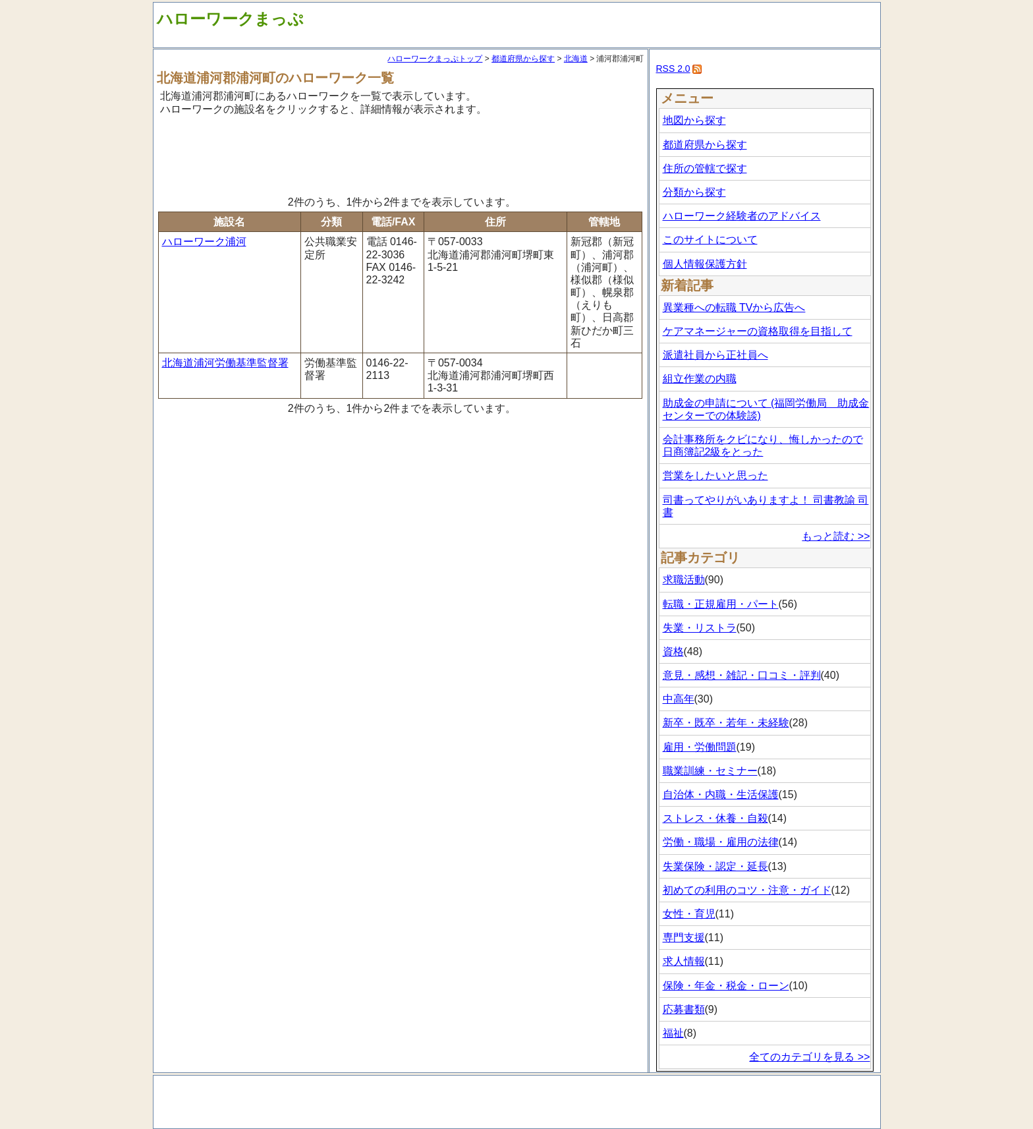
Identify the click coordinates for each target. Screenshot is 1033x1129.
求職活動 (684, 579)
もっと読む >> (836, 536)
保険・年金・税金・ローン (726, 985)
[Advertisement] (400, 153)
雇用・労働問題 (700, 747)
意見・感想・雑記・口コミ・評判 (742, 675)
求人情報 (684, 961)
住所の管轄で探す (705, 168)
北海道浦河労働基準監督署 (225, 362)
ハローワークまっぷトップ (434, 58)
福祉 (673, 1033)
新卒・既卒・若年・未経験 (726, 722)
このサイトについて (710, 239)
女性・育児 (689, 913)
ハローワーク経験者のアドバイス (742, 215)
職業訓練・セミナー (710, 770)
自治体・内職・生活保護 (721, 794)
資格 (673, 651)
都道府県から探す (523, 58)
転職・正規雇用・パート (721, 604)
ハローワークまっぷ (230, 19)
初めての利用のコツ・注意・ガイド (747, 890)
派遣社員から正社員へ (715, 355)
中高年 (678, 699)
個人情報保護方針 (705, 264)
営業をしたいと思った (715, 475)
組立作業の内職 (700, 378)
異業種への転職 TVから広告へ (734, 307)
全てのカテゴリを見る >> (809, 1056)
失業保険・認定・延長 (715, 866)
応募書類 (684, 1009)
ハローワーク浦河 (204, 241)
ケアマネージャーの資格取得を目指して (757, 331)
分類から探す (694, 192)
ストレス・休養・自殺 (715, 818)
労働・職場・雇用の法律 (721, 842)
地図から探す (694, 120)
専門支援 (684, 937)
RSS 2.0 (673, 68)
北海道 (576, 58)
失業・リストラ (700, 627)
